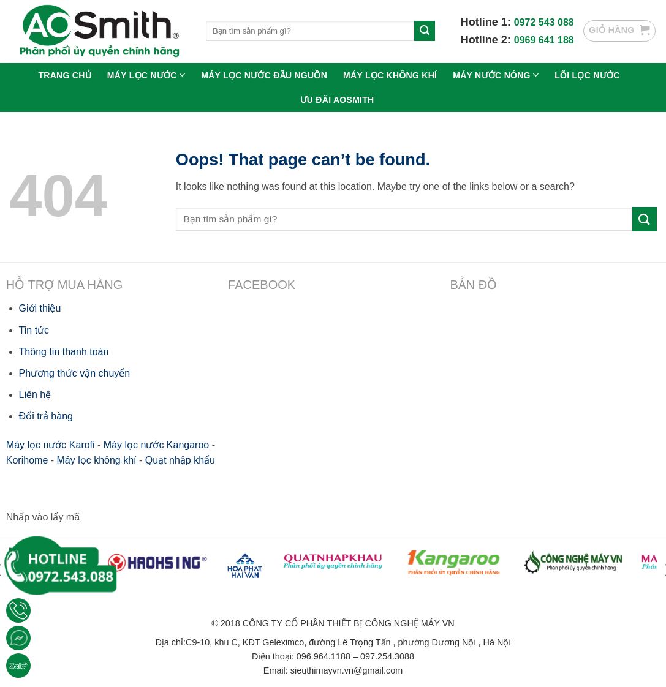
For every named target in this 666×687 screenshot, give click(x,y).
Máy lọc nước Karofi (50, 445)
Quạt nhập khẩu (180, 460)
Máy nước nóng (496, 75)
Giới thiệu (40, 308)
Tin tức (34, 330)
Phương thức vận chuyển (75, 373)
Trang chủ (64, 75)
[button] (619, 31)
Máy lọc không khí (390, 75)
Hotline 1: (487, 22)
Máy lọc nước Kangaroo (156, 445)
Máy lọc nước (146, 75)
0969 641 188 (544, 40)
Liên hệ (35, 394)
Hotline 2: (487, 40)
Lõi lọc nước (586, 75)
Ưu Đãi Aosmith (337, 100)
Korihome (27, 460)
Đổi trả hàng (46, 416)
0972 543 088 (544, 22)
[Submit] (424, 31)
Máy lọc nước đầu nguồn (264, 75)
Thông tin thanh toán (64, 352)
